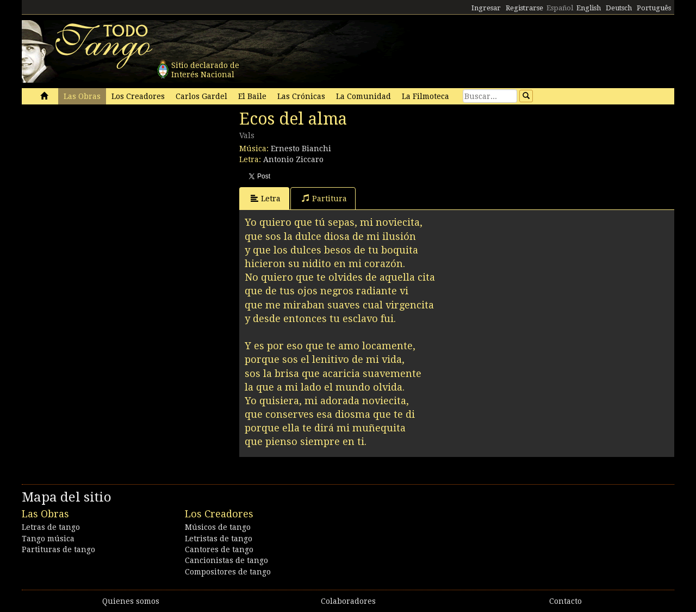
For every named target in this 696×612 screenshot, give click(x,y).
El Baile (252, 96)
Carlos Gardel (201, 96)
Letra (266, 198)
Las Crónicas (301, 96)
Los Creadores (138, 96)
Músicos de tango (218, 527)
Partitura (324, 198)
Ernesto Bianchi (301, 148)
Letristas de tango (218, 538)
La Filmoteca (425, 96)
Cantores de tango (219, 549)
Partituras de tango (58, 549)
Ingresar (486, 8)
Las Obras (82, 96)
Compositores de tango (228, 571)
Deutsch (619, 8)
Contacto (565, 601)
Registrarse (524, 8)
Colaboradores (348, 601)
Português (654, 8)
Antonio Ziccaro (293, 159)
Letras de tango (51, 527)
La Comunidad (363, 96)
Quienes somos (130, 601)
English (588, 8)
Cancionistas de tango (226, 560)
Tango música (48, 538)
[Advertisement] (103, 184)
